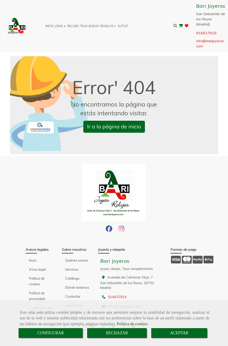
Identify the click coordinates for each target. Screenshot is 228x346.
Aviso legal (37, 269)
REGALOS (108, 26)
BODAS (94, 26)
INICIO (50, 26)
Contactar (72, 297)
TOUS (84, 26)
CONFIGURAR (50, 333)
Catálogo (72, 278)
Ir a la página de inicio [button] (114, 126)
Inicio (32, 260)
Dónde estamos (77, 288)
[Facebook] (109, 230)
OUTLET (123, 26)
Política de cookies (132, 324)
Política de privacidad (37, 296)
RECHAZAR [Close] (117, 333)
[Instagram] (121, 230)
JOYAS (60, 26)
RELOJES (73, 26)
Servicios (72, 269)
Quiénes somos (76, 260)
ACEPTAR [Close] (179, 333)
